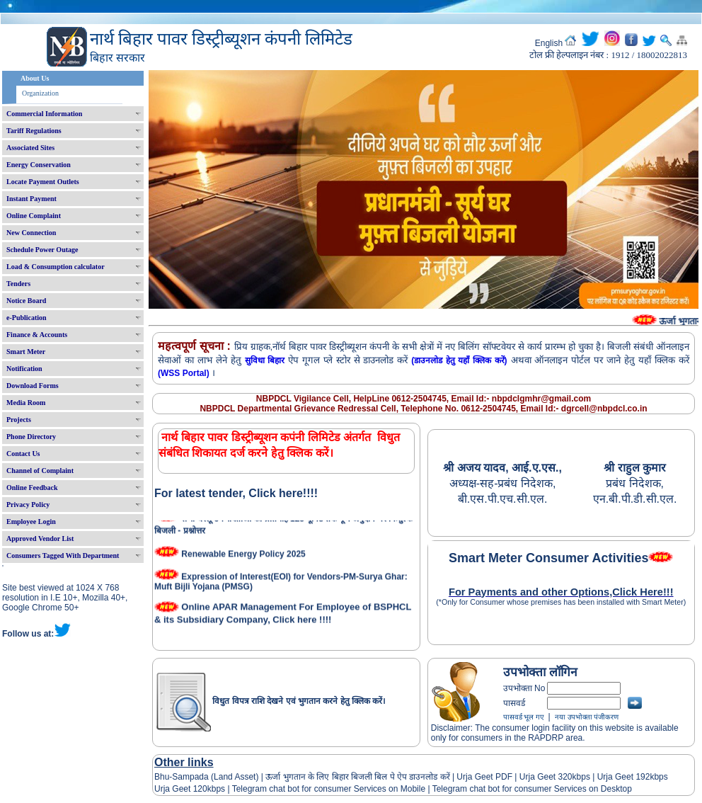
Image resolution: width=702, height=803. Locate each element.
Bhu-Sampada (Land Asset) (206, 777)
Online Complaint (33, 216)
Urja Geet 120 (180, 789)
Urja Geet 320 (545, 777)
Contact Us (23, 453)
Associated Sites (30, 148)
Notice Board (26, 300)
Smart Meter (25, 351)
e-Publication (26, 317)
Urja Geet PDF (484, 777)
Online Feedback (32, 487)
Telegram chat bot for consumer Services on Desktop (532, 789)
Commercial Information (44, 114)
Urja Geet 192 (622, 777)
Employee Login (31, 521)
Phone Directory (31, 436)
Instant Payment (31, 199)
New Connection (31, 233)
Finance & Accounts (36, 334)
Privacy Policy (28, 504)
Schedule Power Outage (42, 250)
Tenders (18, 283)
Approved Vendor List (40, 538)
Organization (40, 93)
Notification (24, 368)
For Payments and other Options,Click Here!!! (561, 592)
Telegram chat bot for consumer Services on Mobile (328, 789)
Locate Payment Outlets (42, 182)
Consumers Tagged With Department (62, 555)
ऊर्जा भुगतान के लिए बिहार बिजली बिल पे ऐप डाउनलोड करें (357, 777)
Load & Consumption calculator (55, 266)
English (549, 43)
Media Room (25, 402)
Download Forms (32, 385)
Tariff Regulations (34, 131)
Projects (18, 419)
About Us (35, 78)
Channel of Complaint (40, 470)
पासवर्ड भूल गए (523, 717)
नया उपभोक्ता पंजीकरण (586, 717)
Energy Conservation (38, 165)
